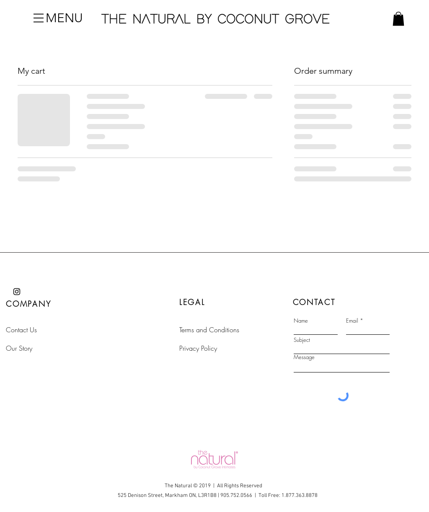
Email (352, 320)
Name (301, 320)
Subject (302, 340)
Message (304, 357)
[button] (39, 18)
